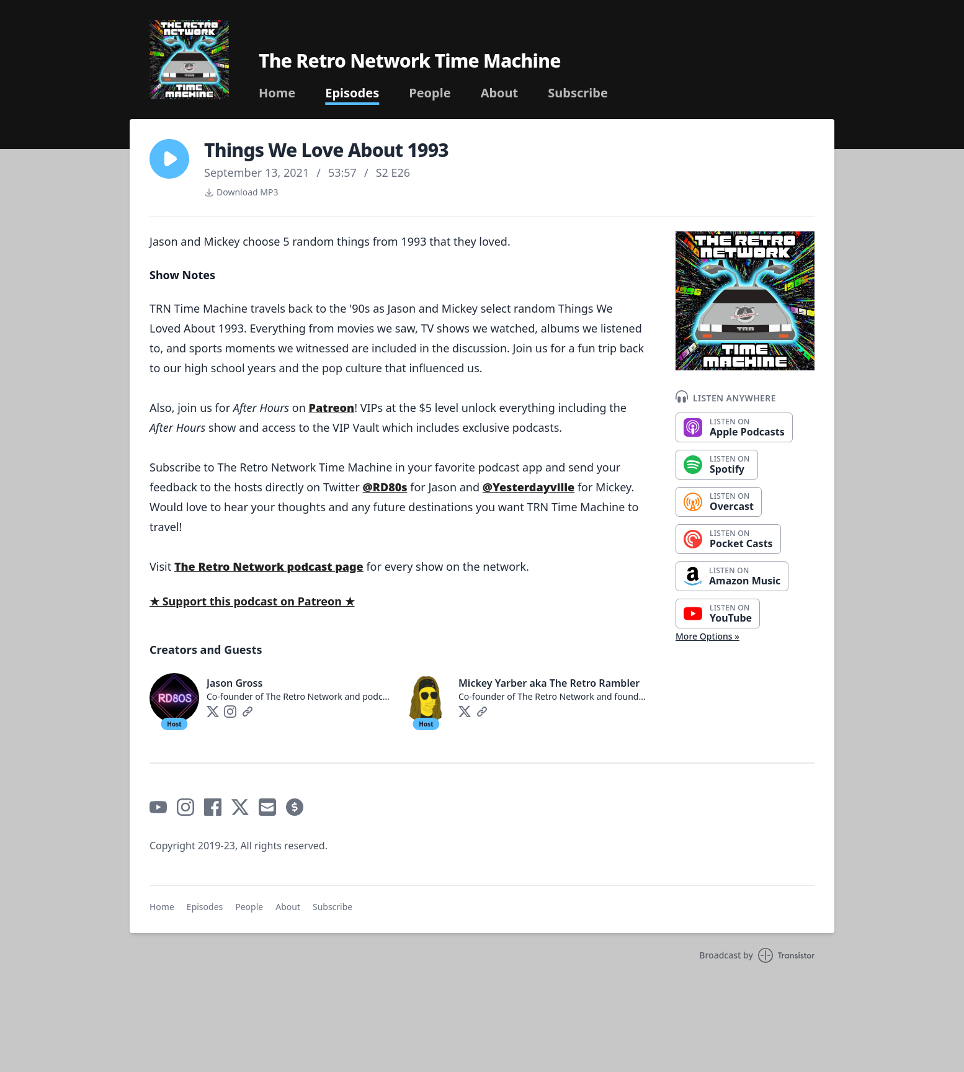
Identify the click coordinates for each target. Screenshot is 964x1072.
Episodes (352, 93)
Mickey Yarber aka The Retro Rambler (549, 683)
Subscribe (578, 93)
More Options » (707, 636)
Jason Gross (234, 683)
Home (277, 93)
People (429, 93)
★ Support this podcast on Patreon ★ (252, 601)
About (500, 93)
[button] (169, 159)
